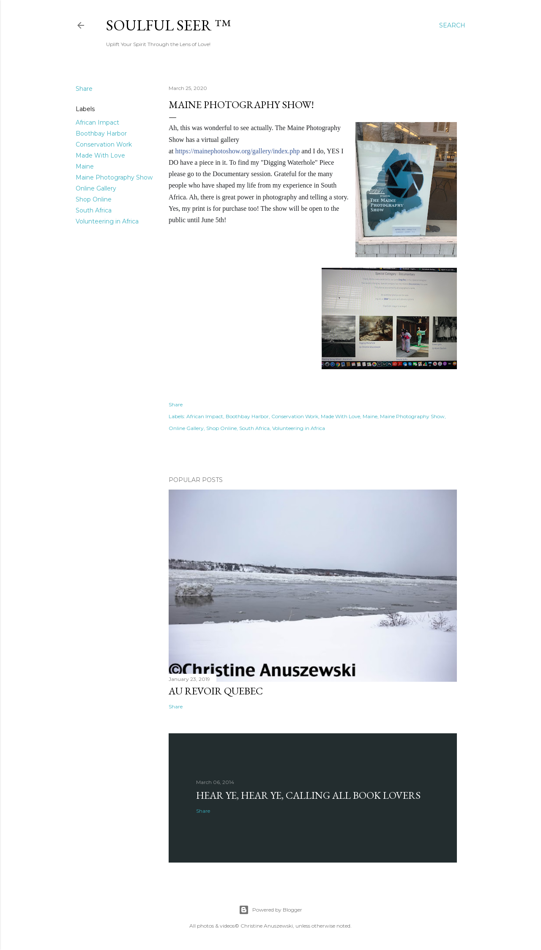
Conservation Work (104, 144)
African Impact (97, 122)
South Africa (94, 210)
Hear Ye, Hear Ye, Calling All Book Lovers (308, 795)
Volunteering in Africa (107, 221)
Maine (85, 166)
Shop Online (94, 199)
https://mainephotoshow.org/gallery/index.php (237, 151)
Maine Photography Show (114, 177)
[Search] (452, 25)
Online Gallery (96, 188)
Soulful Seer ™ (168, 25)
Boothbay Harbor (101, 133)
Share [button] (84, 89)
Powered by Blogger (270, 910)
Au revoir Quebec (216, 690)
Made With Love (100, 155)
